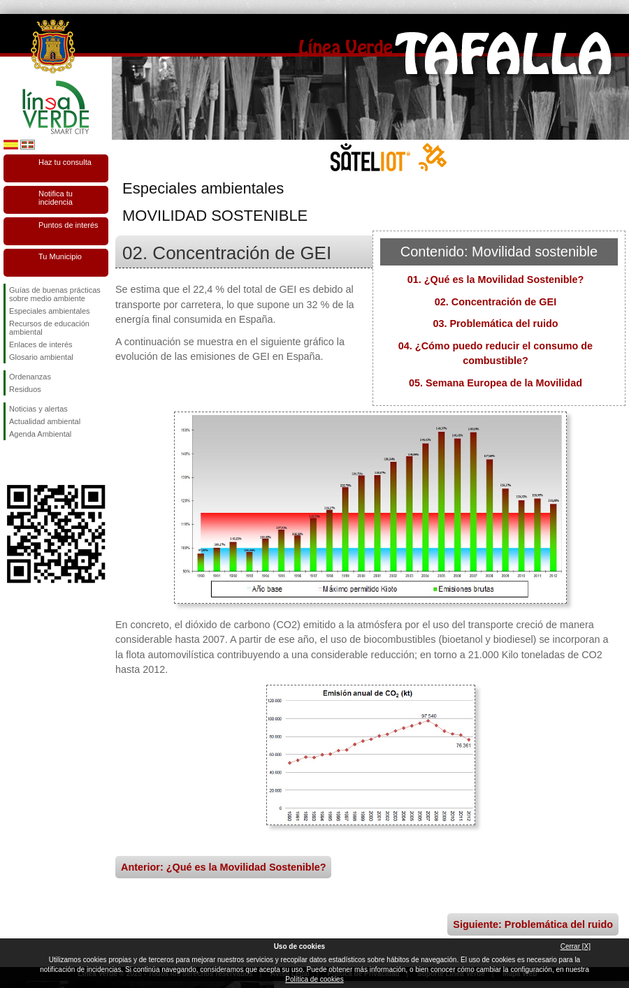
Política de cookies (314, 979)
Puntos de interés (68, 225)
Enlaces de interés (41, 344)
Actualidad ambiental (44, 421)
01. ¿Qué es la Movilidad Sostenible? (495, 279)
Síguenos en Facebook (11, 462)
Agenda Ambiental (40, 434)
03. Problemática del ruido (495, 323)
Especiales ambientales (49, 311)
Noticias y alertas (38, 409)
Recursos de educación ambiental (49, 327)
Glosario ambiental (41, 357)
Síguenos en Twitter (35, 462)
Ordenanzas (30, 376)
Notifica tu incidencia (55, 197)
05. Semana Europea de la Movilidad (495, 382)
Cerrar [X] (576, 946)
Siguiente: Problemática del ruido (533, 924)
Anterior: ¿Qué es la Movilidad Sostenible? (223, 867)
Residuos (25, 389)
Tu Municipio (60, 256)
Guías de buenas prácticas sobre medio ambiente (55, 294)
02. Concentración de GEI (495, 301)
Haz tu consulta (65, 162)
